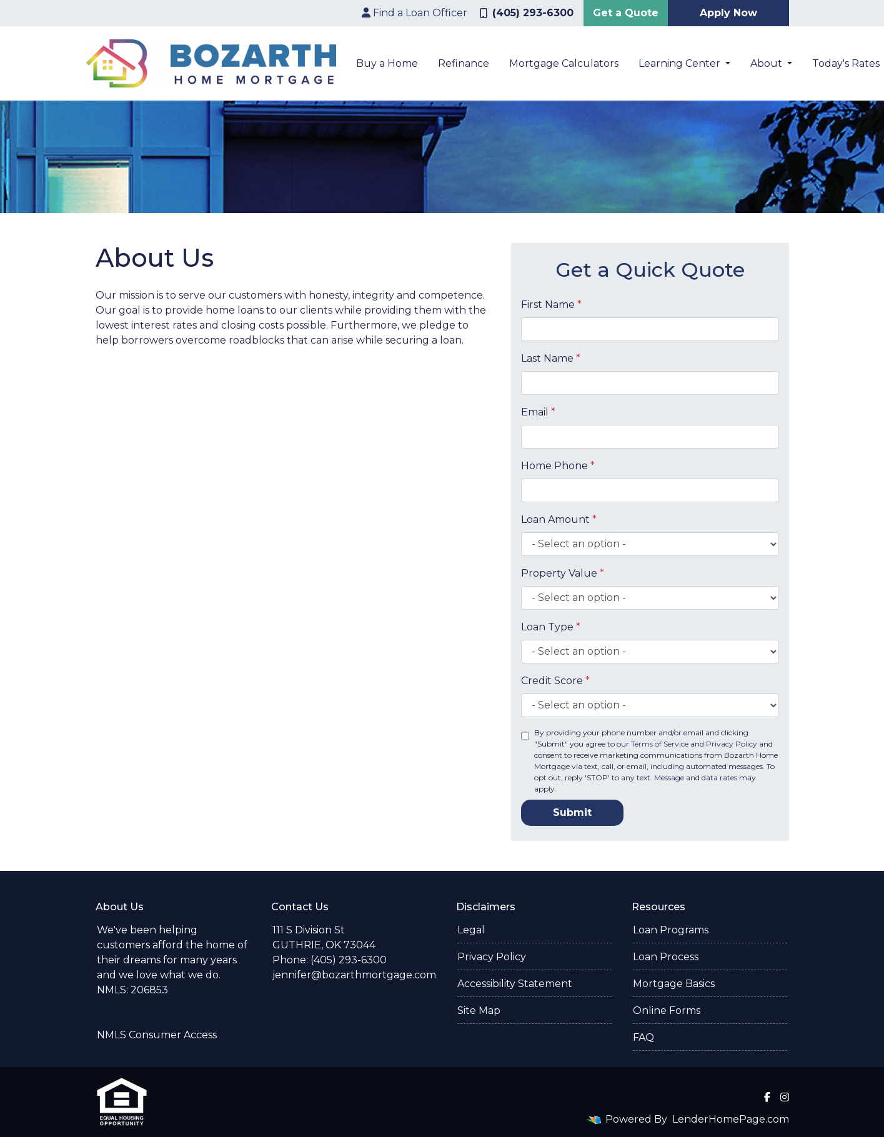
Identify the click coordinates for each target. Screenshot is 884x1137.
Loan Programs (670, 930)
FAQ (643, 1037)
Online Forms (666, 1010)
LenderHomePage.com (730, 1119)
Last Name (550, 358)
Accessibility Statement (514, 984)
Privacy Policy (731, 743)
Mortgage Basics (674, 984)
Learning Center (680, 63)
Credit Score (555, 681)
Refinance (463, 63)
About (767, 63)
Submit (572, 812)
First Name (551, 304)
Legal (471, 930)
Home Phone (558, 466)
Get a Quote (625, 13)
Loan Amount (559, 519)
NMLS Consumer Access (157, 1035)
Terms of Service (659, 743)
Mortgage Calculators (563, 63)
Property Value (562, 573)
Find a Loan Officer (414, 13)
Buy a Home (387, 63)
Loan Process (665, 957)
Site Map (478, 1010)
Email (538, 412)
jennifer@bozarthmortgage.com (354, 975)
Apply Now (728, 13)
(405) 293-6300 (527, 13)
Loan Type (550, 627)
